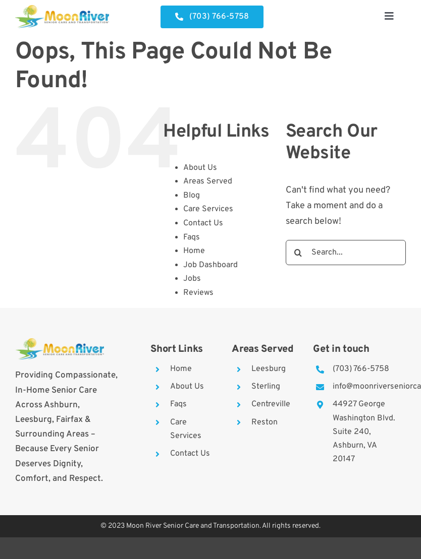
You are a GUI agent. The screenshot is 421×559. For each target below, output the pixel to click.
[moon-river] (62, 9)
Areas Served (207, 181)
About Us (200, 168)
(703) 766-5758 (361, 369)
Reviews (198, 293)
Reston (264, 422)
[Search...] (346, 252)
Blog (191, 196)
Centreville (270, 404)
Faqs (191, 237)
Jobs (192, 279)
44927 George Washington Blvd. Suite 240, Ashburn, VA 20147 (364, 431)
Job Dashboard (210, 265)
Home (194, 251)
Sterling (265, 387)
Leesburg (268, 369)
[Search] (298, 252)
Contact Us (203, 223)
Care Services (208, 209)
